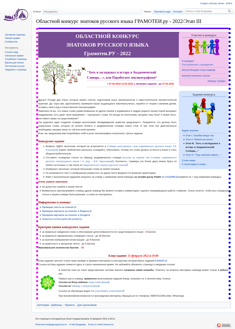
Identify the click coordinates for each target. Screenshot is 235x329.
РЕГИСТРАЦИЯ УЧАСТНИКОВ (198, 70)
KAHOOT (160, 260)
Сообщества (11, 41)
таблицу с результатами (84, 286)
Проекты (70, 305)
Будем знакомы (190, 130)
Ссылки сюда (11, 52)
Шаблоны (56, 305)
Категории (43, 305)
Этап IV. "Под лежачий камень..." (203, 154)
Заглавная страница (15, 34)
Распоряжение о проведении (197, 64)
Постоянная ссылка (14, 66)
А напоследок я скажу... (194, 164)
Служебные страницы (16, 59)
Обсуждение (50, 11)
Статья (37, 11)
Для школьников (87, 305)
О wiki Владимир (77, 324)
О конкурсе (188, 61)
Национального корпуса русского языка (104, 165)
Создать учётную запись (212, 3)
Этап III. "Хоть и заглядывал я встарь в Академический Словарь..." (203, 147)
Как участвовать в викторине (106, 291)
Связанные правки (14, 55)
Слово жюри (188, 160)
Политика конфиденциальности (51, 324)
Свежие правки (12, 38)
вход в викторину (98, 282)
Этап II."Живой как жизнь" (200, 139)
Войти (229, 3)
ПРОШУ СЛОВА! (217, 81)
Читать (147, 11)
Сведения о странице (15, 69)
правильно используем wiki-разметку (62, 219)
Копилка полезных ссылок (196, 75)
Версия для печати (14, 62)
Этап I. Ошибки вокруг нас (200, 135)
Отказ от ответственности (101, 324)
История (177, 11)
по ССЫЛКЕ (168, 177)
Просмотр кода (162, 11)
